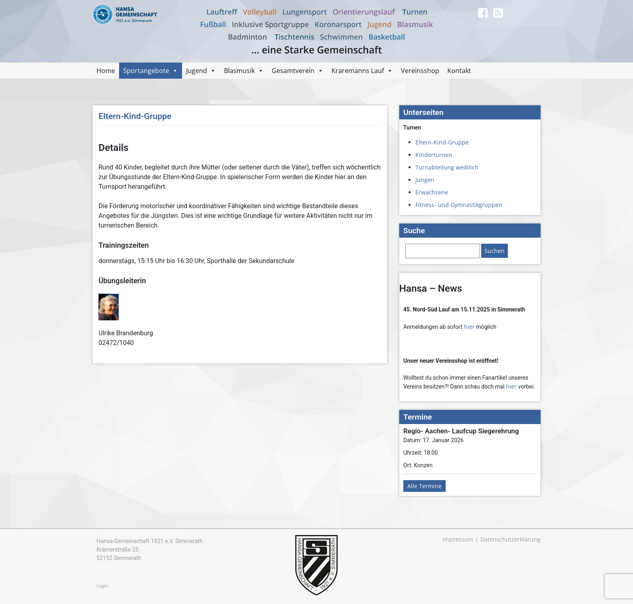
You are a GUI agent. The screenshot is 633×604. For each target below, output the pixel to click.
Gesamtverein (293, 70)
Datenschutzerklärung (510, 539)
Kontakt (459, 70)
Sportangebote (146, 70)
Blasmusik (239, 70)
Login (102, 586)
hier (469, 326)
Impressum (457, 539)
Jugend (196, 70)
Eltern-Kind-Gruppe (442, 142)
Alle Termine (424, 486)
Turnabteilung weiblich (446, 167)
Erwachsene (431, 192)
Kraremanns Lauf (357, 70)
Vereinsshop (420, 70)
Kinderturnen (433, 155)
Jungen (424, 180)
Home (105, 70)
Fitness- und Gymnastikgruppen (458, 205)
